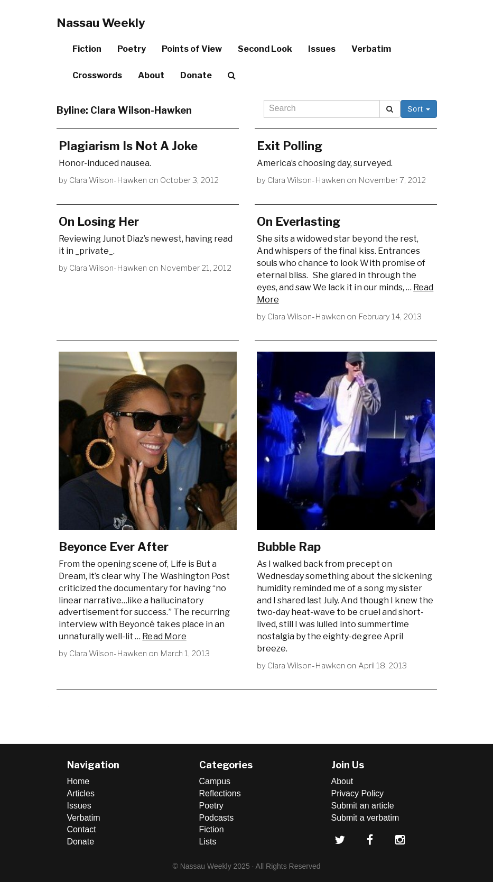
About (151, 75)
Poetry (131, 49)
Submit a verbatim (365, 817)
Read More (164, 636)
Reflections (220, 793)
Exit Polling (289, 146)
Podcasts (216, 817)
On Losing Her (99, 221)
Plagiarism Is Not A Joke (128, 146)
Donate (196, 75)
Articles (81, 793)
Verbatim (371, 49)
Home (78, 781)
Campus (215, 781)
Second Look (265, 49)
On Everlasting (298, 221)
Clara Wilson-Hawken (108, 180)
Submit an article (362, 805)
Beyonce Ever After (114, 547)
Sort (418, 109)
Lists (208, 841)
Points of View (192, 49)
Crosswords (97, 75)
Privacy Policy (357, 793)
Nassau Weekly (101, 22)
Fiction (86, 49)
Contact (81, 829)
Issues (322, 49)
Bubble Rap (289, 547)
